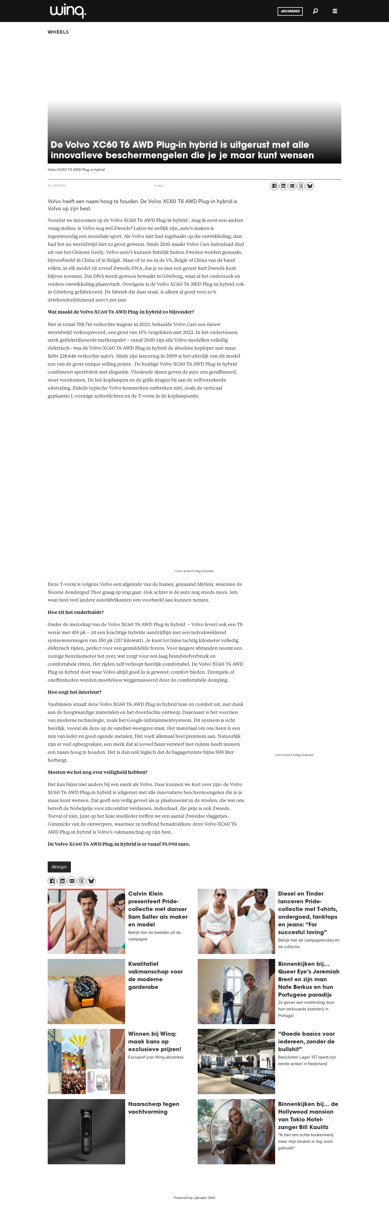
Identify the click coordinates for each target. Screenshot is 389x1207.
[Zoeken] (315, 11)
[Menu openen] (335, 11)
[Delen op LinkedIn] (283, 186)
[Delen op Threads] (301, 186)
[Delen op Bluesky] (310, 186)
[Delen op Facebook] (274, 186)
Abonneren (290, 11)
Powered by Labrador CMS (194, 1198)
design (59, 867)
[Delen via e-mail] (292, 186)
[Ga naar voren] (67, 11)
